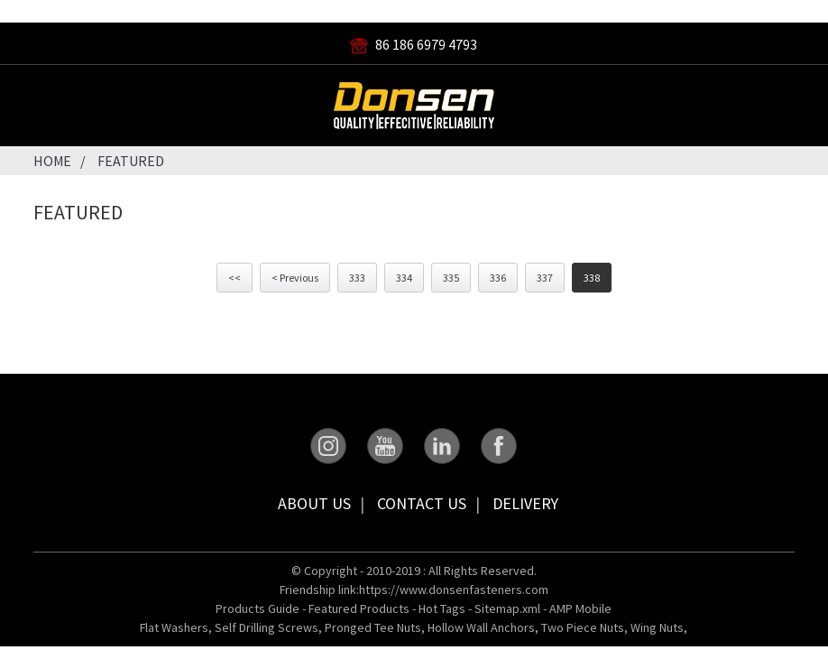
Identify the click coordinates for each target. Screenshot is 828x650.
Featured (130, 161)
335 (451, 277)
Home (52, 161)
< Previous (294, 277)
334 (404, 277)
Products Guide (257, 608)
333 (357, 277)
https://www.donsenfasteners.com (453, 589)
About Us (314, 503)
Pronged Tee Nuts (373, 627)
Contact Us (421, 503)
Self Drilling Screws (266, 627)
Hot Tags (442, 608)
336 (498, 277)
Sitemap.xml (507, 608)
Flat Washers (174, 627)
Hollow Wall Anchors (481, 627)
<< (234, 277)
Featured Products (358, 608)
